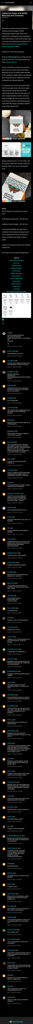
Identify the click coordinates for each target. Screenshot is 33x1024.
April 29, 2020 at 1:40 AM (14, 901)
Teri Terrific (10, 470)
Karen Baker (16, 271)
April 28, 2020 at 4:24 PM (14, 868)
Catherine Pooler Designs (13, 44)
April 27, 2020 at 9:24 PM (14, 701)
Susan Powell (16, 276)
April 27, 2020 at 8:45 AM (14, 356)
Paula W (9, 682)
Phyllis (9, 420)
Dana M (9, 771)
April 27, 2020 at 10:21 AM (14, 478)
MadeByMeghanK (12, 671)
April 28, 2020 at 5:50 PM (14, 879)
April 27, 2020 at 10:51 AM (14, 512)
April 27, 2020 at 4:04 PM (14, 613)
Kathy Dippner (11, 730)
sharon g (9, 719)
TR (8, 333)
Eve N (9, 482)
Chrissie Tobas (16, 265)
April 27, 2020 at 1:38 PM (14, 578)
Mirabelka (10, 572)
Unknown (10, 873)
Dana (8, 826)
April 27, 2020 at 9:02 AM (14, 381)
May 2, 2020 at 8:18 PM (14, 958)
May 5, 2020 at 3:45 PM (14, 992)
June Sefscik (10, 360)
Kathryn (9, 884)
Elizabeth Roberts (12, 553)
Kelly (8, 986)
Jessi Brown (10, 627)
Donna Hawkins (11, 939)
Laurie (9, 796)
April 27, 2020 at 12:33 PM (14, 548)
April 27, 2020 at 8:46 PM (14, 690)
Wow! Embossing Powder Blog (16, 291)
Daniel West (16, 286)
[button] (3, 21)
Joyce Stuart (11, 407)
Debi (8, 528)
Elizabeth (10, 398)
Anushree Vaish (11, 929)
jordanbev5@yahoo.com (14, 835)
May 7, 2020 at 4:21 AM (14, 1003)
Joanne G (10, 636)
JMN (8, 975)
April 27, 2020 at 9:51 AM (14, 437)
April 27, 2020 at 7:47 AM (14, 346)
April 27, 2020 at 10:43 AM (14, 502)
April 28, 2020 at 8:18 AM (14, 821)
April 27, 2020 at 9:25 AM (14, 393)
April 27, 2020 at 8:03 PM (14, 666)
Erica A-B (16, 263)
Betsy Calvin (10, 583)
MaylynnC (10, 917)
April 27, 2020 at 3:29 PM (14, 603)
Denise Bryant (11, 893)
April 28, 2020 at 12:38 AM (14, 791)
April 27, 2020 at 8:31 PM (14, 677)
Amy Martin (10, 807)
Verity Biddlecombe (11, 59)
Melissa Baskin (11, 562)
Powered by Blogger (16, 1021)
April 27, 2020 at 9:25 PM (14, 715)
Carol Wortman (11, 782)
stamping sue (11, 371)
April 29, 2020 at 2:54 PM (14, 925)
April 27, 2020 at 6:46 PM (14, 644)
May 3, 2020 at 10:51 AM (14, 981)
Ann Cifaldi (10, 442)
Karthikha (10, 507)
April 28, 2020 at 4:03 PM (14, 859)
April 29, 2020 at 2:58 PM (14, 934)
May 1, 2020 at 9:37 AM (14, 945)
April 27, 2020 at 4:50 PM (14, 632)
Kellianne (10, 385)
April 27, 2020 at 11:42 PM (14, 777)
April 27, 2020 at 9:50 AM (14, 426)
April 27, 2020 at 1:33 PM (14, 567)
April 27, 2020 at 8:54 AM (14, 367)
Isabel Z (9, 816)
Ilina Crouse (16, 281)
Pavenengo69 (11, 695)
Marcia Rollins (11, 608)
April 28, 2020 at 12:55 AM (14, 802)
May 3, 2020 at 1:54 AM (14, 970)
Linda (9, 617)
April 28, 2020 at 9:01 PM (14, 889)
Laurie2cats (10, 659)
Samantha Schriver (12, 649)
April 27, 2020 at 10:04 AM (14, 465)
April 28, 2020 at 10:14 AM (14, 831)
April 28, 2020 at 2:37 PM (14, 843)
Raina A (9, 459)
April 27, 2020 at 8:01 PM (14, 654)
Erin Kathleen (11, 706)
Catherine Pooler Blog (16, 260)
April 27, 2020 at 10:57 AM (14, 523)
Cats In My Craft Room (14, 493)
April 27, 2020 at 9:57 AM (14, 454)
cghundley (10, 595)
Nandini (9, 962)
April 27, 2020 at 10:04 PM (14, 754)
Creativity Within (9, 2)
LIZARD (9, 743)
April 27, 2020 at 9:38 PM (14, 726)
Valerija (9, 997)
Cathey (9, 863)
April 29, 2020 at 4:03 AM (14, 912)
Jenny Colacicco (12, 62)
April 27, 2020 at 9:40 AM (14, 403)
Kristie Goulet (11, 351)
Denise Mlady (11, 950)
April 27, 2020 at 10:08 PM (14, 766)
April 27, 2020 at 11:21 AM (14, 534)
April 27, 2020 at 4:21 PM (14, 622)
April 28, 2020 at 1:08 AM (14, 812)
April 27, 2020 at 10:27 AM (14, 489)
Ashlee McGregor (16, 273)
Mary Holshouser (12, 848)
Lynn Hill (9, 539)
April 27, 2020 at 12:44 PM (14, 558)
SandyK (9, 517)
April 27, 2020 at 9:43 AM (14, 415)
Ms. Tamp (10, 906)
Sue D (9, 758)
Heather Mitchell (16, 268)
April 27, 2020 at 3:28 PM (14, 591)
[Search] (31, 3)
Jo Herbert (16, 289)
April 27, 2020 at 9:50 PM (14, 738)
